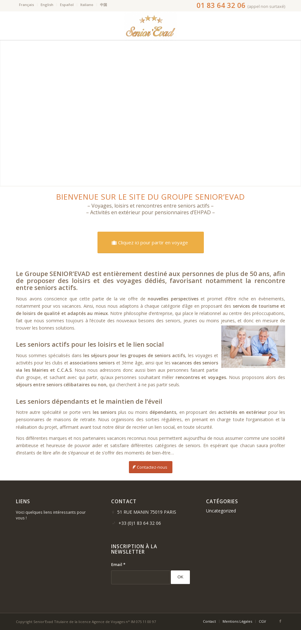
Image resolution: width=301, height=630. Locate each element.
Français (26, 4)
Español (67, 4)
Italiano (86, 4)
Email (118, 564)
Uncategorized (221, 511)
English (47, 4)
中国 (103, 4)
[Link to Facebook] (280, 621)
